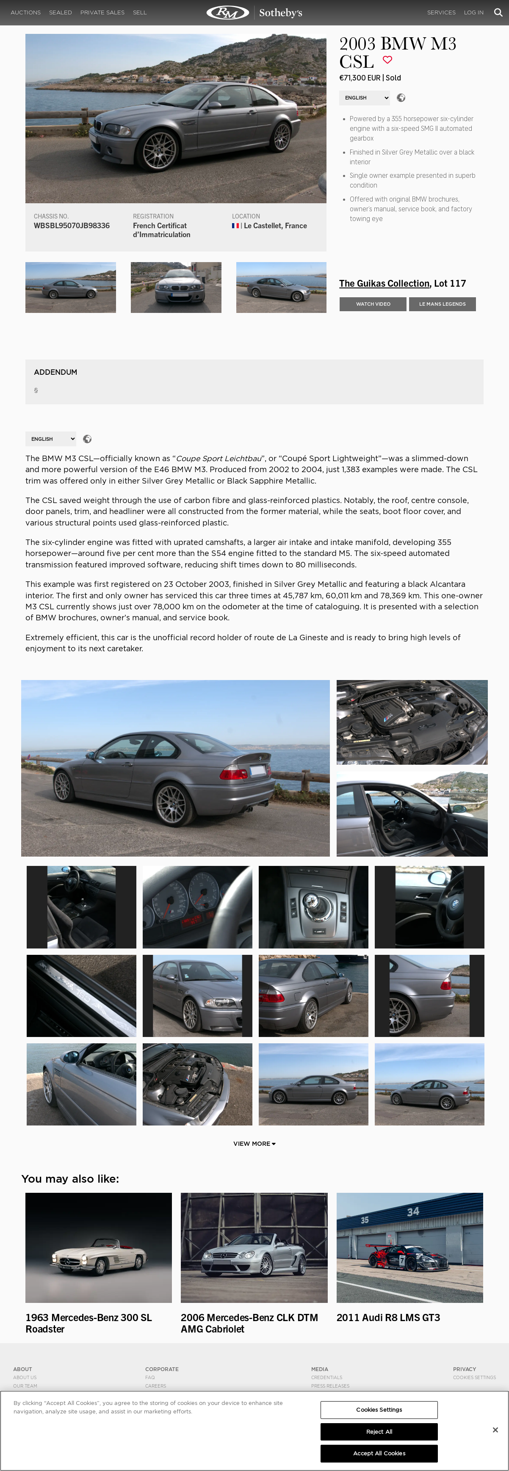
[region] (254, 1431)
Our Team (25, 1385)
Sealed (60, 12)
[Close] (495, 1430)
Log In (474, 12)
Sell (140, 12)
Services (441, 12)
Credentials (326, 1377)
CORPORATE (162, 1369)
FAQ (150, 1377)
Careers (155, 1385)
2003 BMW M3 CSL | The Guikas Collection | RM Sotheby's (254, 12)
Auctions (26, 12)
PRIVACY (464, 1369)
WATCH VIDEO (373, 304)
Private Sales (102, 12)
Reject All (379, 1432)
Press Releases (330, 1385)
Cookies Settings (474, 1377)
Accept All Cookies (379, 1453)
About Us (24, 1377)
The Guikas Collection (384, 282)
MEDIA (319, 1369)
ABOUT (22, 1369)
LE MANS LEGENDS (442, 304)
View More (254, 1143)
